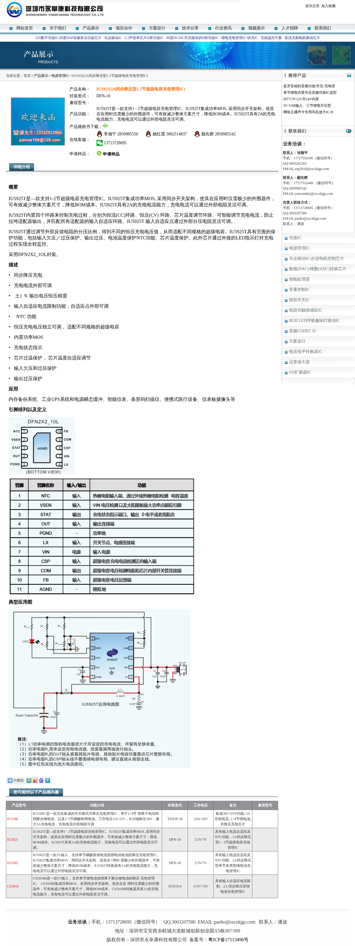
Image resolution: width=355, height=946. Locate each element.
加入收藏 (328, 6)
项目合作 (124, 28)
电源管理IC (60, 76)
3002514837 (176, 134)
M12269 (158, 913)
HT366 (170, 913)
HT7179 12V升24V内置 (301, 99)
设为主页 (312, 6)
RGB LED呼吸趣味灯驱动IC (314, 320)
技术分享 (190, 28)
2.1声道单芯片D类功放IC (144, 38)
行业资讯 (223, 28)
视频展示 (256, 28)
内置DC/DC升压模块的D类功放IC (192, 38)
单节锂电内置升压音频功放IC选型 (310, 92)
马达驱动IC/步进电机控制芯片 (316, 258)
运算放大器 (299, 362)
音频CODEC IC (303, 331)
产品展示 (91, 28)
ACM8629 (183, 913)
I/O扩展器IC (300, 372)
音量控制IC (299, 289)
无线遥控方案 (271, 38)
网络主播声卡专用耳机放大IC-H (308, 112)
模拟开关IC (299, 300)
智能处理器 (299, 279)
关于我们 (57, 28)
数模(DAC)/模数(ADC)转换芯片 (317, 269)
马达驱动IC (113, 38)
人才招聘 (289, 28)
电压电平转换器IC (305, 351)
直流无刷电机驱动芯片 (302, 38)
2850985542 (225, 134)
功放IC (295, 238)
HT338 (197, 913)
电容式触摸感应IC (305, 310)
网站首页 (24, 28)
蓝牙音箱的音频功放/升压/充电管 (309, 86)
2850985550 (127, 134)
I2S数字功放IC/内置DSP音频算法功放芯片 (68, 38)
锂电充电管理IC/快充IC (239, 38)
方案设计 (157, 28)
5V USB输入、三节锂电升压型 (307, 105)
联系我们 (322, 28)
